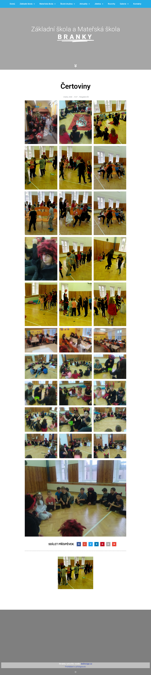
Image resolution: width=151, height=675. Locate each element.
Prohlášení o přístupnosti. (75, 667)
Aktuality (85, 4)
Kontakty (137, 4)
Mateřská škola (48, 4)
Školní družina (67, 4)
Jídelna (98, 4)
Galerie (124, 4)
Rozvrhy (111, 4)
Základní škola (27, 4)
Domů (12, 4)
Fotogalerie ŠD (84, 97)
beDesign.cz (86, 664)
